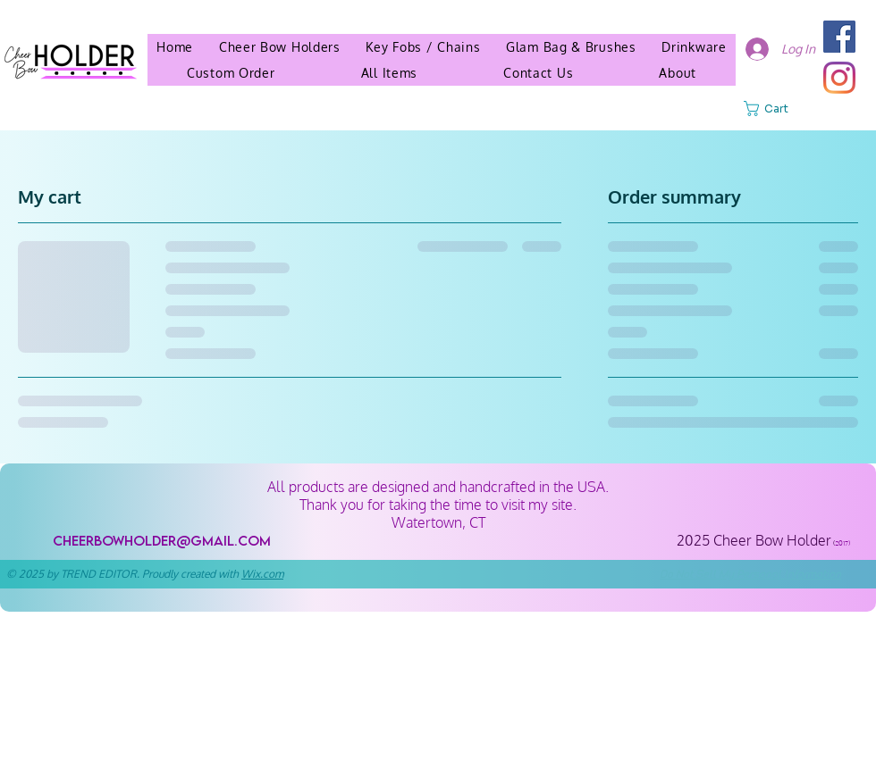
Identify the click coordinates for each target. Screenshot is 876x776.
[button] (677, 73)
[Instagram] (839, 78)
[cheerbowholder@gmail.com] (161, 541)
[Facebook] (839, 37)
